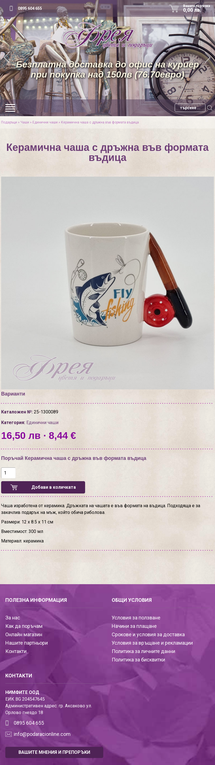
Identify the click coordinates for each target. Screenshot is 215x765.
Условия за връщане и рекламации (152, 643)
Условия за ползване (136, 618)
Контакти (16, 651)
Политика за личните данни (143, 651)
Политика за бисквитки (138, 660)
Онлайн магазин (23, 634)
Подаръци (9, 122)
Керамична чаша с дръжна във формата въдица (100, 122)
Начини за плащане (134, 626)
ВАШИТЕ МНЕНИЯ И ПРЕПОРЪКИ (54, 752)
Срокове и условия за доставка (148, 634)
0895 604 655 (30, 8)
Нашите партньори (26, 643)
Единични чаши (45, 122)
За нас (12, 618)
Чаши (24, 122)
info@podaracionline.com (42, 734)
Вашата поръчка (198, 8)
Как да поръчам (24, 626)
